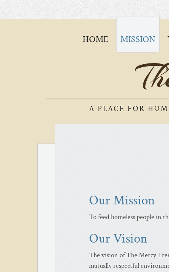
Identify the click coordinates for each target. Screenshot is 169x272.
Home (95, 39)
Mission (137, 39)
